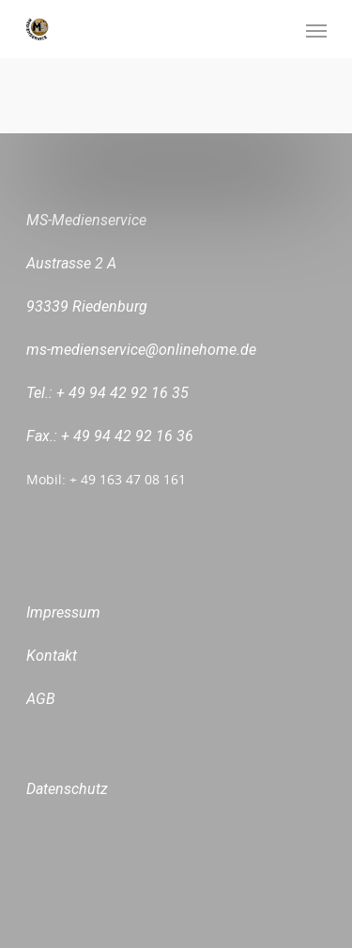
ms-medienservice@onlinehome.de (141, 350)
